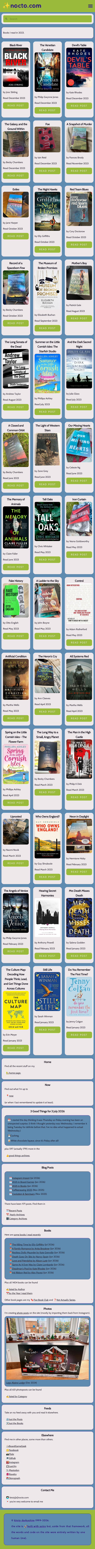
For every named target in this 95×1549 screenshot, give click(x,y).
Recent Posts (15, 1210)
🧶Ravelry (11, 1474)
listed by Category (18, 1396)
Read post (16, 105)
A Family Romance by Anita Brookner (31, 1248)
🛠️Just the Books (14, 1423)
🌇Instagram (12, 1462)
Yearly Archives (17, 1214)
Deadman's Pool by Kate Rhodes (28, 1268)
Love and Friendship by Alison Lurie (29, 1260)
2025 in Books (19, 1186)
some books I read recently (27, 1234)
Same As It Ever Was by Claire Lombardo (32, 1264)
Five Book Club (41, 1300)
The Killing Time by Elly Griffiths (28, 1244)
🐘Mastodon (12, 1470)
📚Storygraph (13, 1478)
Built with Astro (36, 1526)
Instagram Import (21, 1178)
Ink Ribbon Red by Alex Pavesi (27, 1272)
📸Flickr (10, 1454)
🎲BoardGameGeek (16, 1446)
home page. (15, 1073)
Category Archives (18, 1218)
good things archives (19, 1155)
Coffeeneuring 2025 (22, 1190)
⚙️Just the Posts (14, 1419)
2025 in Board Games (23, 1182)
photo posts (23, 1313)
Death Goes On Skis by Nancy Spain (30, 1256)
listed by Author (17, 1289)
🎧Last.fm (11, 1466)
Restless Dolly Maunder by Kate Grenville (33, 1252)
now (11, 1095)
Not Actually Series (66, 1300)
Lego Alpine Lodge (15, 1382)
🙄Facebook (12, 1450)
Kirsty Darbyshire (24, 1520)
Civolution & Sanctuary (23, 1194)
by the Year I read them (20, 1293)
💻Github (11, 1458)
